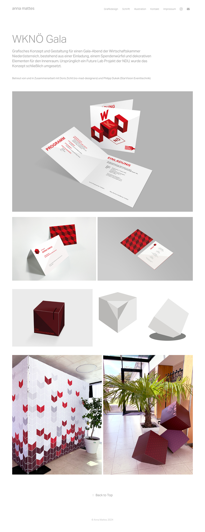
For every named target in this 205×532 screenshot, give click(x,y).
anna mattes (23, 8)
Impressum (169, 9)
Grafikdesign (111, 9)
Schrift (126, 9)
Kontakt (154, 9)
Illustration (140, 9)
